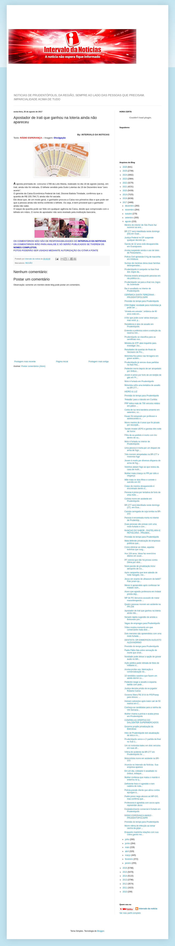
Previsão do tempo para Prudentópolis (142, 301)
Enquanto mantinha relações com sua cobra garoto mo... (141, 833)
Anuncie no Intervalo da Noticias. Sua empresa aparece (141, 766)
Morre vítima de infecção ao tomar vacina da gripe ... (140, 827)
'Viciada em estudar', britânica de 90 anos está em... (141, 312)
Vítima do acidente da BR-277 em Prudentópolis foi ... (140, 753)
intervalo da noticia (33, 259)
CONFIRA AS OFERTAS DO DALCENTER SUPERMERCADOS (142, 721)
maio (127, 847)
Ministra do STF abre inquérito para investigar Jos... (140, 344)
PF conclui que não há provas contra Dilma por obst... (141, 561)
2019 (125, 194)
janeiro (128, 863)
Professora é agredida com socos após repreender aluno (142, 804)
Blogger (100, 931)
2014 (125, 876)
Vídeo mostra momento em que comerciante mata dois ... (139, 628)
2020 (125, 190)
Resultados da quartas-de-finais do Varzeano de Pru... (140, 350)
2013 (125, 880)
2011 (125, 887)
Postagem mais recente (25, 361)
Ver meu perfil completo (130, 913)
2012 (125, 884)
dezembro (130, 206)
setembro (129, 217)
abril (127, 851)
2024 (125, 175)
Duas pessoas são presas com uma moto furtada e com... (141, 525)
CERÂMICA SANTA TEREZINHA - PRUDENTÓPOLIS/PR (140, 296)
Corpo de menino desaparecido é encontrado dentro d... (139, 487)
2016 (125, 868)
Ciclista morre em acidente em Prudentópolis (138, 500)
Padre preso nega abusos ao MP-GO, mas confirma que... (141, 797)
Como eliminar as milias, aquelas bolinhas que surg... (139, 548)
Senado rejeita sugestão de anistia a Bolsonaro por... (141, 618)
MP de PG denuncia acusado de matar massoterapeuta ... (142, 599)
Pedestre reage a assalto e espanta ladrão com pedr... (140, 683)
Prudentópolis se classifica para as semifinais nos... (140, 338)
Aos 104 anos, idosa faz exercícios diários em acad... (140, 554)
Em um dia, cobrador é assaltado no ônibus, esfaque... (141, 772)
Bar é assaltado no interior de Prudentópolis (138, 289)
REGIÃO (28, 263)
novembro (130, 210)
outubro (128, 214)
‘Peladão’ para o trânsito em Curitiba (141, 399)
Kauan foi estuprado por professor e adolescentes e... (141, 417)
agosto (128, 221)
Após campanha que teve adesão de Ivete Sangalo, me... (141, 573)
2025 (125, 171)
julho (127, 839)
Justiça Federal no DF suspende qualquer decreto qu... (139, 238)
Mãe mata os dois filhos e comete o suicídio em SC (140, 481)
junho (128, 843)
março (128, 855)
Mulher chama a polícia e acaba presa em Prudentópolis (142, 715)
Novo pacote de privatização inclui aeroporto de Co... (140, 567)
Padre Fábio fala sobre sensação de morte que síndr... (141, 651)
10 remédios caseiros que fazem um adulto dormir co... (141, 677)
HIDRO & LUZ (131, 391)
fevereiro (129, 859)
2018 (125, 198)
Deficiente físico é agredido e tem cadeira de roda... (139, 785)
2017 (125, 202)
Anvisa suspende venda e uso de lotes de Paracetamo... (142, 251)
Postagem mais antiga (99, 361)
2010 (125, 892)
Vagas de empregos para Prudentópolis (142, 623)
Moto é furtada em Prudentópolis (139, 381)
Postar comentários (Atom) (33, 366)
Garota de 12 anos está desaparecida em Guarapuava (141, 245)
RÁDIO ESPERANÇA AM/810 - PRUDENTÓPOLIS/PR (138, 816)
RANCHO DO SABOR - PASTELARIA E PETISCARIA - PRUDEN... (142, 531)
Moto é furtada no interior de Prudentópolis (137, 442)
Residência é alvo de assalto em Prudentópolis (139, 325)
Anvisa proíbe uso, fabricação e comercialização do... (139, 670)
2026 (125, 167)
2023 (125, 179)
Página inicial (62, 361)
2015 (125, 872)
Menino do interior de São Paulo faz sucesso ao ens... (141, 226)
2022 (125, 183)
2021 (125, 186)
